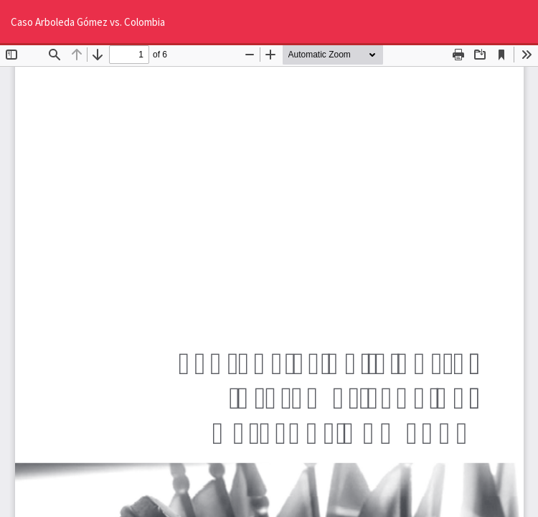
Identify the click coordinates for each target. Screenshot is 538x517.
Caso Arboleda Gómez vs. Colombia (88, 22)
